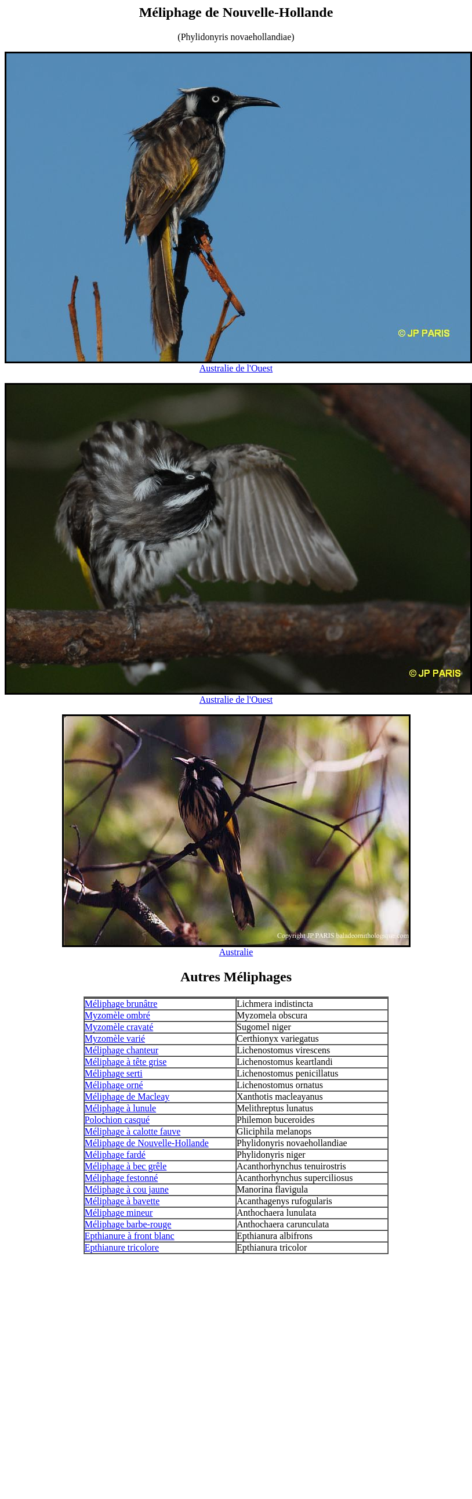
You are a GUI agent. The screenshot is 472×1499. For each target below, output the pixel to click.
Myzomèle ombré (117, 1015)
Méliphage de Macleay (127, 1096)
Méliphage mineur (119, 1213)
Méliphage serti (114, 1073)
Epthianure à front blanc (130, 1236)
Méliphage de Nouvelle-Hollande (147, 1143)
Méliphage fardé (115, 1155)
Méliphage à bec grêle (126, 1166)
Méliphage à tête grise (126, 1062)
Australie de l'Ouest (236, 368)
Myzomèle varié (115, 1038)
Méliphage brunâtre (121, 1004)
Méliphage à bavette (122, 1201)
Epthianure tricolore (122, 1247)
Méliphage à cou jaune (127, 1189)
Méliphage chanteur (122, 1050)
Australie (236, 952)
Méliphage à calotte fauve (133, 1131)
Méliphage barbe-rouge (128, 1224)
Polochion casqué (117, 1120)
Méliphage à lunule (121, 1108)
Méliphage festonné (121, 1178)
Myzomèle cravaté (119, 1027)
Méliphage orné (114, 1085)
